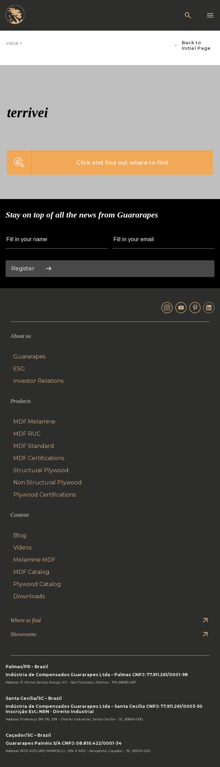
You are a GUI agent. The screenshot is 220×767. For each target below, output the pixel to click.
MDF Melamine (34, 421)
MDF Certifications (38, 458)
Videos (22, 547)
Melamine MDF (34, 559)
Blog (19, 535)
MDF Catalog (31, 572)
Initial (12, 43)
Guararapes (29, 356)
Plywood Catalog (37, 584)
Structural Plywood (41, 470)
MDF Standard (33, 446)
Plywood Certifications (44, 494)
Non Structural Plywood (47, 482)
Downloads (29, 596)
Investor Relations (38, 381)
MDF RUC (26, 433)
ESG (19, 368)
